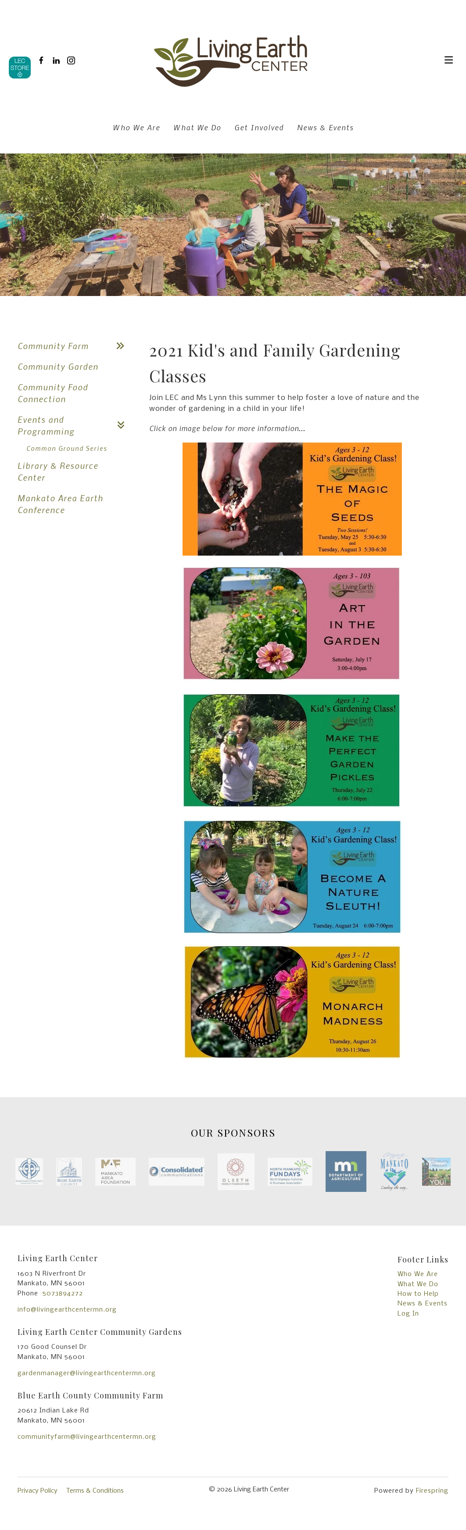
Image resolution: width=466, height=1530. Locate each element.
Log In (408, 1313)
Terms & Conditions (95, 1490)
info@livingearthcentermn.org (67, 1309)
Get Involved (259, 127)
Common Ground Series (66, 448)
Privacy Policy (37, 1490)
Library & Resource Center (58, 471)
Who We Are (136, 127)
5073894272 (63, 1293)
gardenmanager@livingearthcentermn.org (87, 1373)
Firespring (432, 1490)
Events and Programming (75, 425)
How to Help (418, 1294)
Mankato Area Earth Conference (60, 503)
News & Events (325, 127)
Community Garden (58, 366)
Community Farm (75, 345)
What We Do (197, 127)
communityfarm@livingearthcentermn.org (87, 1437)
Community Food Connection (53, 393)
